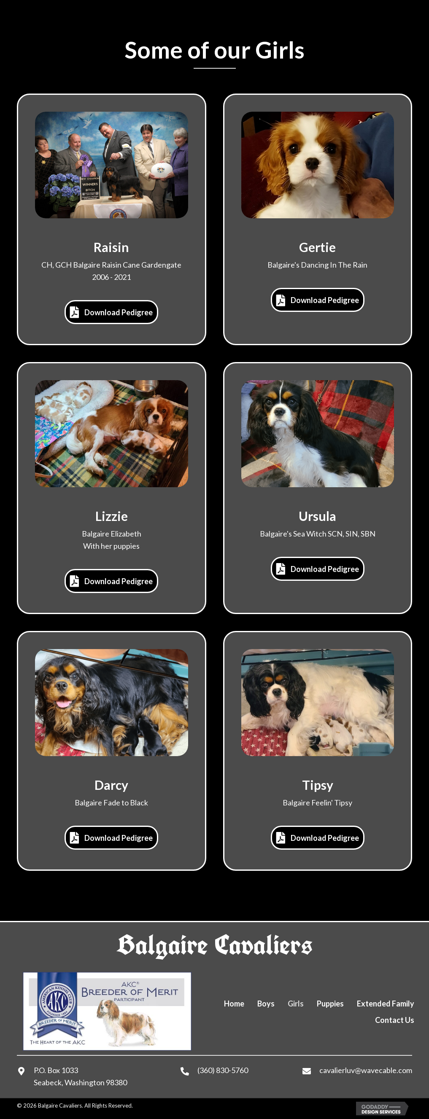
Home (234, 1003)
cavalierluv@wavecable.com (365, 1070)
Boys (266, 1003)
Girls (296, 1003)
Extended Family (385, 1003)
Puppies (330, 1003)
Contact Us (394, 1020)
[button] (111, 312)
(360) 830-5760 (222, 1070)
